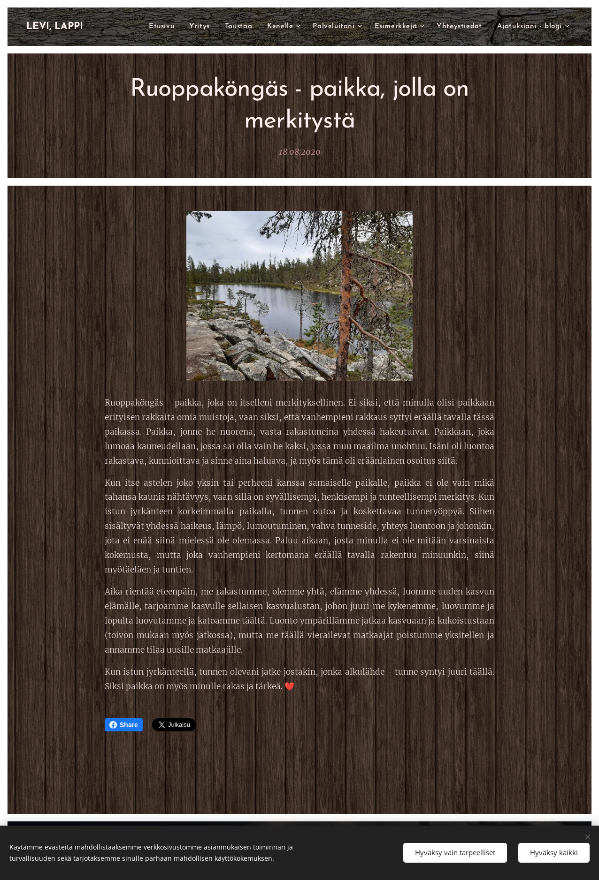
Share (123, 725)
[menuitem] (209, 26)
